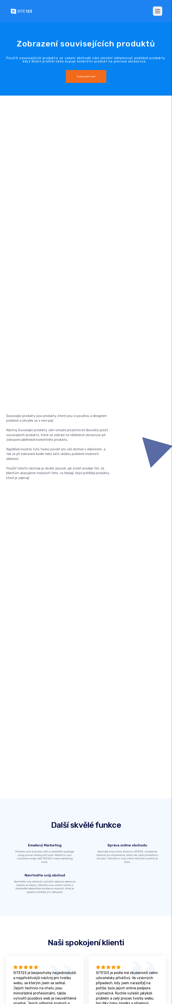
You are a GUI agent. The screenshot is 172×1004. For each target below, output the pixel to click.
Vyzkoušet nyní (86, 76)
